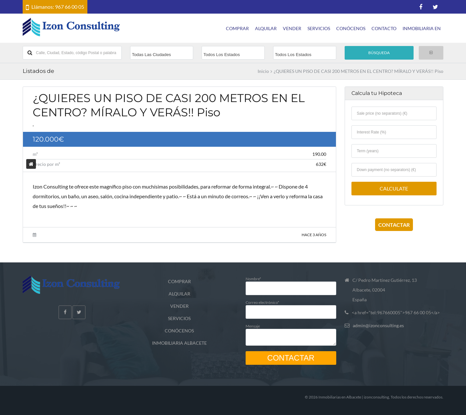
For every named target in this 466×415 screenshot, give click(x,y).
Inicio (263, 71)
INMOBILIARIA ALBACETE (179, 343)
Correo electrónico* (291, 307)
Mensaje (291, 333)
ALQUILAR (266, 28)
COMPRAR (237, 28)
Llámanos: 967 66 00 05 (57, 7)
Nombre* (291, 283)
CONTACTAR (394, 225)
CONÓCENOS (350, 28)
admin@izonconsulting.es (378, 325)
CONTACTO (384, 28)
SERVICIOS (318, 28)
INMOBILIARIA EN (422, 28)
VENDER (292, 28)
